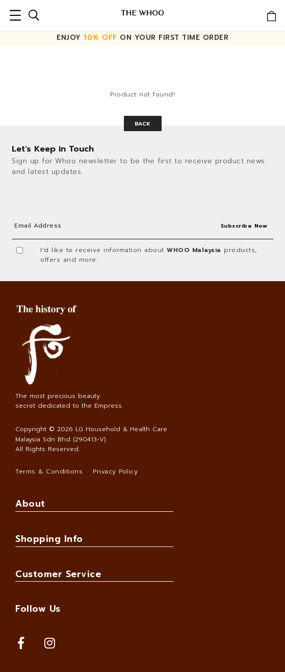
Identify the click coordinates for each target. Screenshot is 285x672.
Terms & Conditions (49, 471)
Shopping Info (49, 538)
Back (143, 123)
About (30, 503)
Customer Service (58, 574)
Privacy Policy (115, 471)
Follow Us (38, 608)
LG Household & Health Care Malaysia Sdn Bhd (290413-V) (91, 434)
